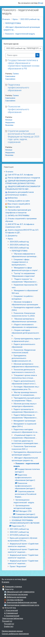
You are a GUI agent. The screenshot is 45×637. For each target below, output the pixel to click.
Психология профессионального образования (18, 109)
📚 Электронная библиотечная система (20, 602)
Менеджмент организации (25, 421)
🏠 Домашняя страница (12, 587)
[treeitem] (22, 369)
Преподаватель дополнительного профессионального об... (22, 358)
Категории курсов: (11, 44)
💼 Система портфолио (13, 600)
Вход (40, 3)
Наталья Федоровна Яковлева (10, 122)
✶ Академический (11, 616)
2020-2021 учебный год (19, 532)
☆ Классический (11, 610)
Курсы (15, 19)
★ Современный (11, 613)
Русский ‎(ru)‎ (7, 621)
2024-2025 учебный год (19, 242)
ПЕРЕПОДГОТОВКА (13, 23)
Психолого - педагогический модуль (20, 34)
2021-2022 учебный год (19, 529)
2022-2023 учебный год (29, 19)
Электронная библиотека (12, 618)
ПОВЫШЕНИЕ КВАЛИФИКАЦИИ (25, 517)
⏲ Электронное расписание (16, 594)
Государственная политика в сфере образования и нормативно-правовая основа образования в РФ (23, 64)
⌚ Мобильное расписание (15, 597)
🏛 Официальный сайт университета (19, 592)
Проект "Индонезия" (18, 566)
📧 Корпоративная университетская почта (21, 605)
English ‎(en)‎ (8, 626)
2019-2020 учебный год (19, 535)
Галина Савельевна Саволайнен (12, 76)
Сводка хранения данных (12, 631)
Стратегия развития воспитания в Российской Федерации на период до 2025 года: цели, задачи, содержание (23, 136)
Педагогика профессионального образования (18, 87)
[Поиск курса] (21, 55)
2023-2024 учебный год (19, 245)
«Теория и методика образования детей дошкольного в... (25, 333)
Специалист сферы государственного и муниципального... (20, 262)
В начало (6, 19)
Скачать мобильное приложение (15, 634)
